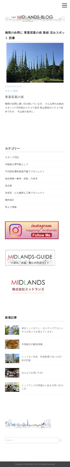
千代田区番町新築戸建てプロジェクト (24, 171)
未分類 (8, 185)
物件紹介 (9, 200)
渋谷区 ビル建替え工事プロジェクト (24, 192)
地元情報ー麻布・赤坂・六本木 (21, 178)
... (35, 111)
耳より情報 (11, 207)
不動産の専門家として (16, 164)
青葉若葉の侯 (14, 97)
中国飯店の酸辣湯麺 (32, 344)
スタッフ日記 (11, 91)
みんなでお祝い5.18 (32, 372)
